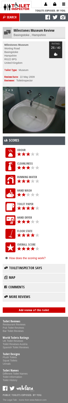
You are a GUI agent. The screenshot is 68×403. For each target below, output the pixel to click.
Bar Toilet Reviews (13, 331)
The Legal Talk (10, 400)
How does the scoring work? (27, 258)
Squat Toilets (10, 360)
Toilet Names (11, 370)
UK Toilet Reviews (13, 340)
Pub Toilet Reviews (13, 327)
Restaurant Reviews (14, 324)
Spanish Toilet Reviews (16, 347)
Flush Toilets (10, 357)
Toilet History (10, 380)
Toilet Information (12, 376)
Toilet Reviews (11, 321)
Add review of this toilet (34, 310)
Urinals (7, 363)
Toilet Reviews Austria (15, 344)
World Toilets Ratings (16, 338)
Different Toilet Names (15, 373)
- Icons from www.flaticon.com (32, 400)
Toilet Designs (11, 354)
